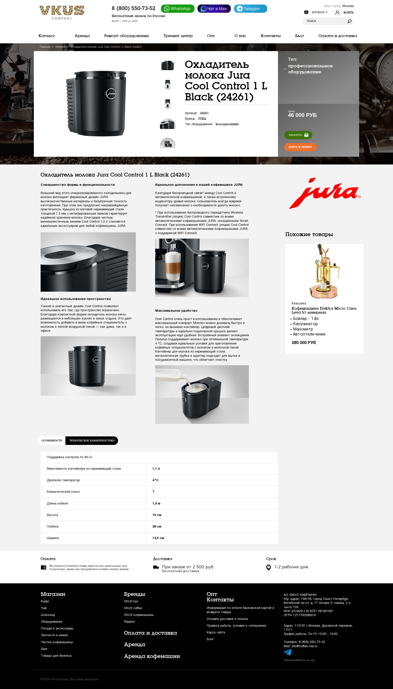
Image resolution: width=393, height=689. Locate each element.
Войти (344, 12)
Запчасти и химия (54, 635)
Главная (45, 47)
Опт (212, 594)
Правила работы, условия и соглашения (236, 625)
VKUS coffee (133, 608)
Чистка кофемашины (57, 642)
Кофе (45, 601)
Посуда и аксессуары (57, 628)
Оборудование (51, 621)
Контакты (220, 599)
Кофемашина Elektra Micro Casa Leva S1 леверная (324, 310)
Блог (210, 639)
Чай (44, 608)
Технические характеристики (92, 440)
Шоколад (48, 615)
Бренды (134, 594)
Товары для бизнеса (56, 655)
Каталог (60, 47)
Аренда (134, 644)
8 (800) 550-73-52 (133, 8)
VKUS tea (131, 601)
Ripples (129, 621)
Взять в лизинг (300, 146)
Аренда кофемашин (152, 656)
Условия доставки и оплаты (227, 619)
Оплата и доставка (150, 633)
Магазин (53, 594)
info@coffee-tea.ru (304, 646)
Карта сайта (216, 632)
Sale (44, 649)
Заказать (295, 134)
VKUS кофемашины (139, 615)
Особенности (52, 440)
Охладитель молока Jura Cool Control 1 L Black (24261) (106, 47)
